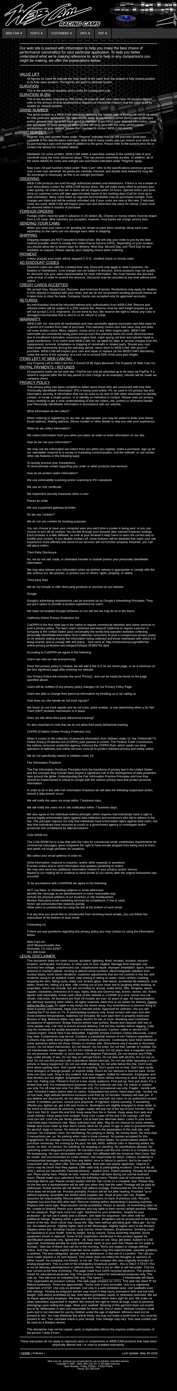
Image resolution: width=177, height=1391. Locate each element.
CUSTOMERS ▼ (61, 33)
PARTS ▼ (37, 33)
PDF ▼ (102, 33)
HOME (25, 1353)
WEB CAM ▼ (14, 33)
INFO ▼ (85, 33)
